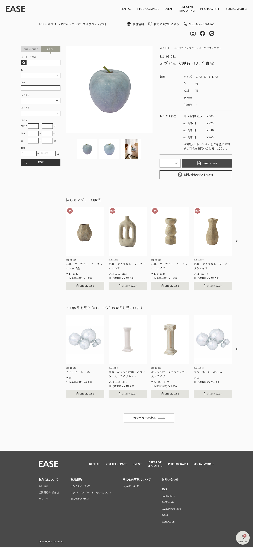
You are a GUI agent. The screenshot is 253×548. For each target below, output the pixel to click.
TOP (41, 24)
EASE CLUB (168, 523)
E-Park (165, 516)
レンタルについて (80, 487)
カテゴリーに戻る (149, 418)
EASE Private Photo (172, 510)
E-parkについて (131, 487)
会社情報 (43, 487)
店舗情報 (134, 24)
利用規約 (76, 480)
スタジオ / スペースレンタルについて (91, 493)
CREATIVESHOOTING (187, 8)
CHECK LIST (207, 163)
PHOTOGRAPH (210, 8)
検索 (41, 162)
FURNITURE (31, 49)
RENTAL (126, 8)
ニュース (43, 500)
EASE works (168, 503)
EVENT (169, 8)
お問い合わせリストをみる (195, 174)
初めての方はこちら (163, 24)
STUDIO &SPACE (148, 8)
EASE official (169, 497)
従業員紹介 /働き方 (49, 493)
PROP (65, 24)
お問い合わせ (170, 480)
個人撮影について (80, 500)
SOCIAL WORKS (236, 8)
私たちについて (48, 480)
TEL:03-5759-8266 (198, 24)
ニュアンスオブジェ (85, 24)
